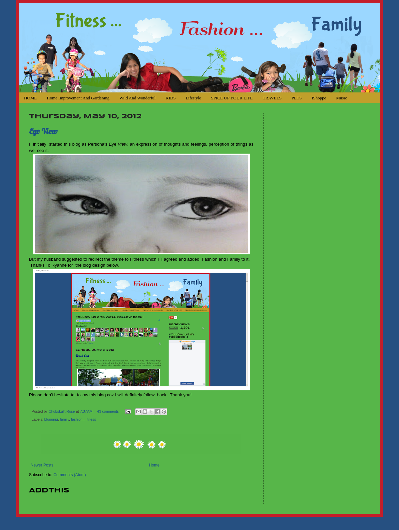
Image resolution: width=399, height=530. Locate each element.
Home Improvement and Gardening (78, 97)
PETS (297, 97)
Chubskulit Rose (62, 411)
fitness (91, 419)
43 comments (108, 411)
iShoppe (319, 97)
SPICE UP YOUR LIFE (232, 97)
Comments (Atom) (69, 474)
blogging (51, 419)
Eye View (43, 131)
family (64, 419)
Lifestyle (193, 97)
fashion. (77, 419)
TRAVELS (272, 97)
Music (341, 97)
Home (154, 465)
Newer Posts (42, 465)
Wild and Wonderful (137, 97)
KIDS (171, 97)
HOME (30, 97)
